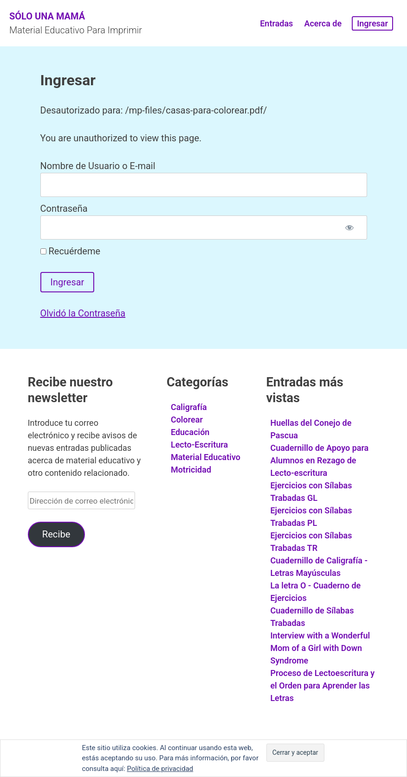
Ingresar (372, 23)
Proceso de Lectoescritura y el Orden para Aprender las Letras (322, 685)
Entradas (276, 23)
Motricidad (191, 469)
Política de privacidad (160, 768)
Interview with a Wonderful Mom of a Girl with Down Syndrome (320, 648)
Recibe (56, 534)
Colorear (187, 419)
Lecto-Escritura (199, 444)
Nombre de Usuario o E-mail (97, 165)
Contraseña (64, 208)
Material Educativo (205, 457)
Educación (190, 432)
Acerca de (323, 23)
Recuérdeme (70, 251)
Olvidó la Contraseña (83, 313)
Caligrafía (189, 407)
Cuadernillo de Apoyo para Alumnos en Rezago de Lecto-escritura (319, 460)
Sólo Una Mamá (47, 16)
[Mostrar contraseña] (349, 227)
